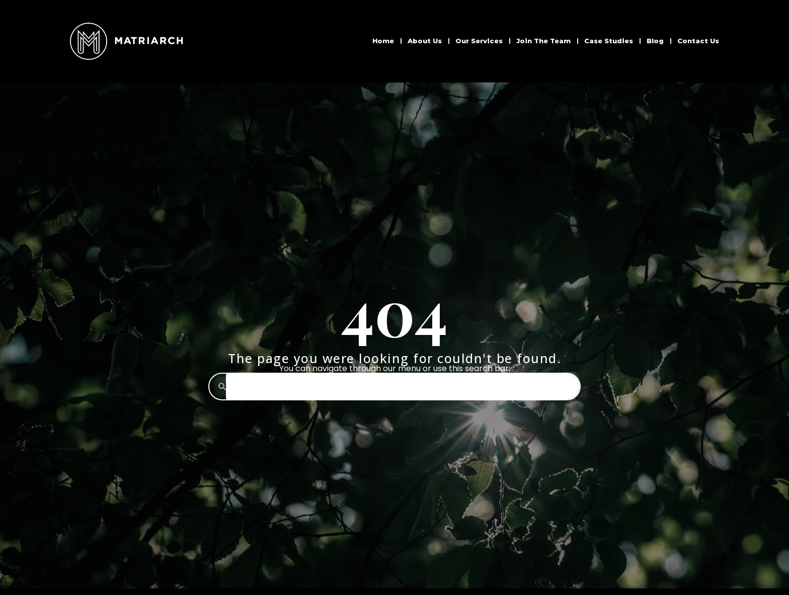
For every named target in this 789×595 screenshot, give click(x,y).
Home (383, 41)
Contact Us (698, 41)
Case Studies (608, 41)
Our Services (479, 41)
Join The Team (543, 41)
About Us (425, 41)
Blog (655, 41)
